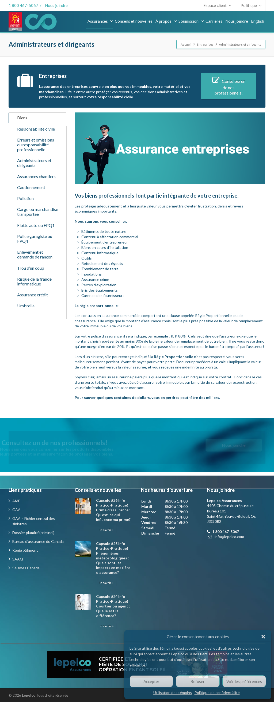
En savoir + (106, 530)
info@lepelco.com (229, 536)
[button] (263, 636)
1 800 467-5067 (23, 5)
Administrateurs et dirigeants (34, 171)
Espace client (217, 5)
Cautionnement (31, 200)
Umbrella (26, 339)
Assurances (100, 21)
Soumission (191, 21)
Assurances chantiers (36, 186)
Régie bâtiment (25, 550)
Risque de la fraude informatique (34, 310)
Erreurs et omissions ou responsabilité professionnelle (35, 150)
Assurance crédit (32, 326)
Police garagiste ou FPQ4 (34, 261)
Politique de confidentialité (217, 692)
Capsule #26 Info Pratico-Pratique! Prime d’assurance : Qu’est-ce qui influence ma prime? (113, 510)
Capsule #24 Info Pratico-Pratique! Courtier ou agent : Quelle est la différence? (113, 606)
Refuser (198, 681)
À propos (166, 21)
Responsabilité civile (36, 132)
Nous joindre (56, 5)
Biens (22, 118)
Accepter (151, 681)
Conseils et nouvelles (134, 21)
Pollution (25, 213)
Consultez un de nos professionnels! (228, 87)
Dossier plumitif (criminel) (33, 532)
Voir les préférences (244, 681)
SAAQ (17, 559)
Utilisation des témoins (172, 692)
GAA (16, 509)
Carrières (214, 21)
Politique (251, 5)
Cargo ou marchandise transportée (37, 229)
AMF (16, 501)
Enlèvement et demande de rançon (34, 279)
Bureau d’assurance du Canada (38, 541)
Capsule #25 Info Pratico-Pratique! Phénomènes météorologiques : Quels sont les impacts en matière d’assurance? (113, 558)
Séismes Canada (26, 568)
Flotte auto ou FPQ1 (36, 245)
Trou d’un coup (30, 294)
